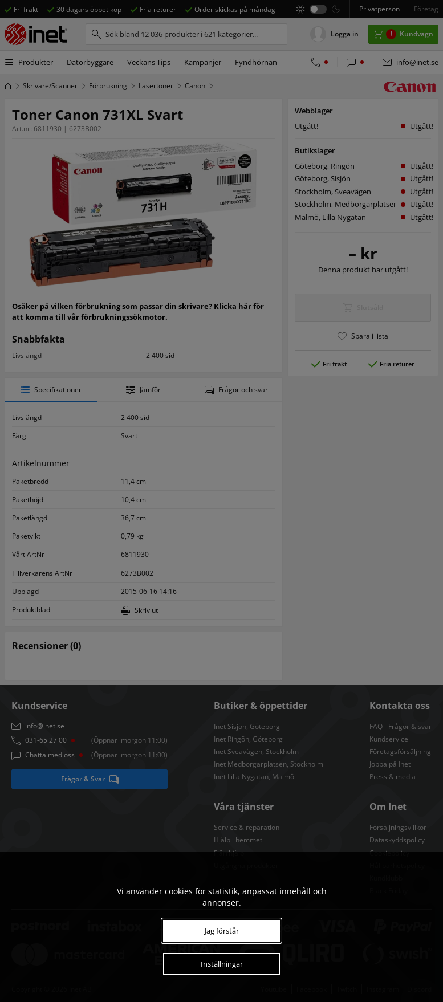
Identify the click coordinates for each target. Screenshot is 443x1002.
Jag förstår (222, 931)
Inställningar (222, 964)
